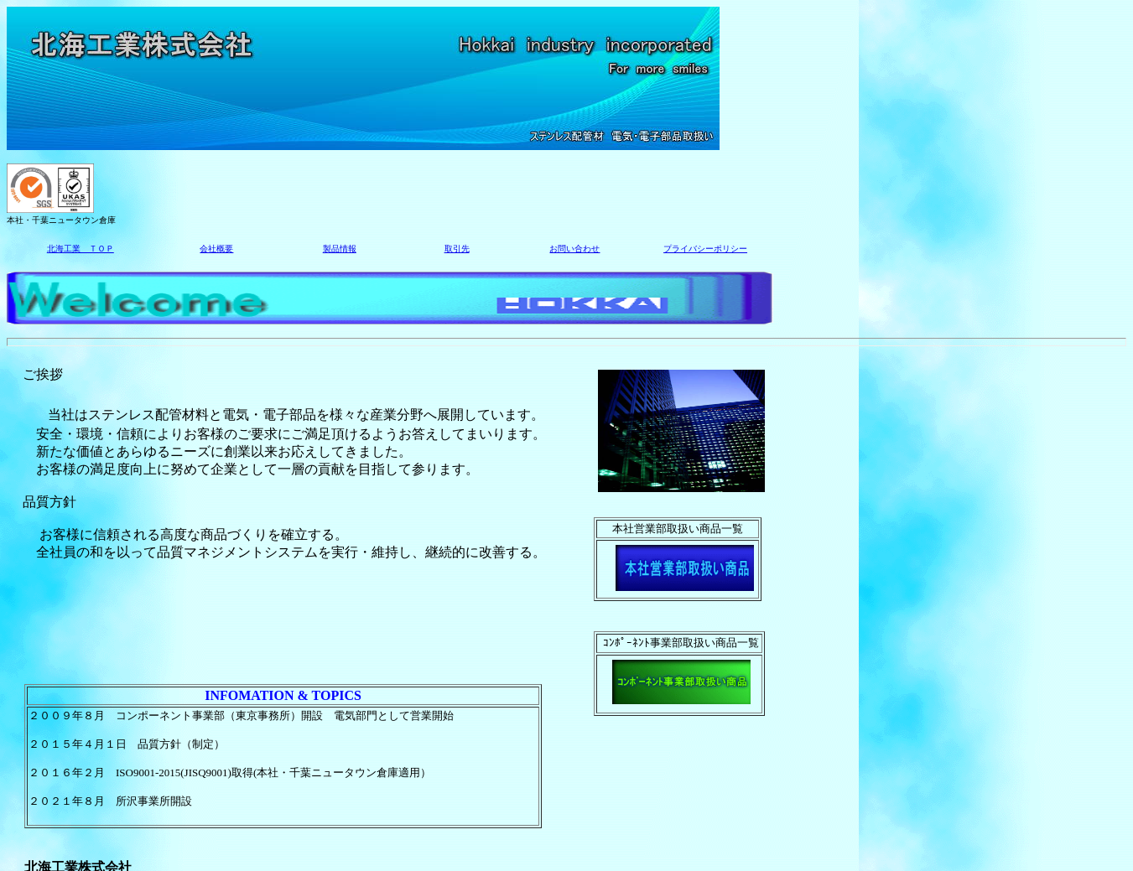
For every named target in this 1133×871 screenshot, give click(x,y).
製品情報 (339, 248)
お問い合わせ (574, 248)
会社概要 (216, 248)
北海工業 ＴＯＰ (80, 248)
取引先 (457, 248)
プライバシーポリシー (705, 248)
